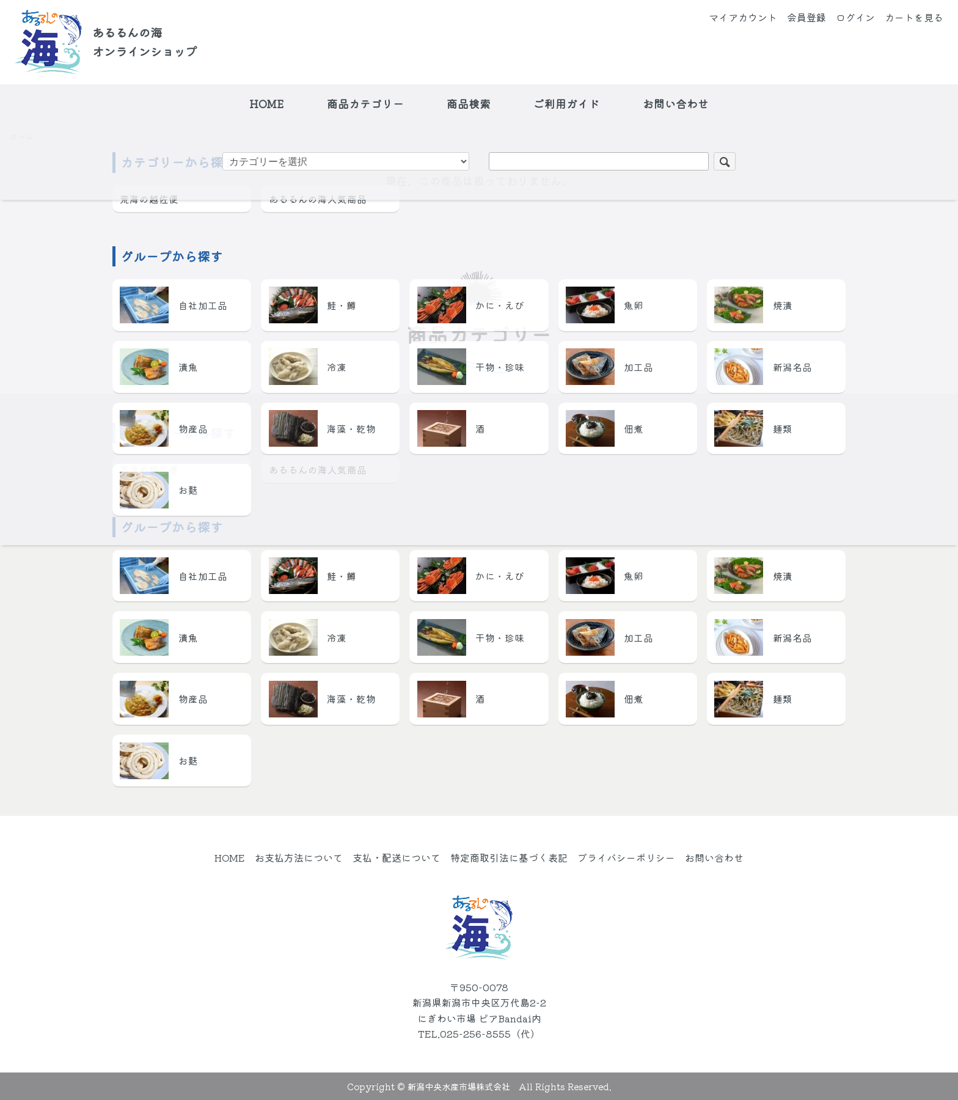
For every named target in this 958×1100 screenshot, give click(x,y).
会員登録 (806, 17)
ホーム (22, 137)
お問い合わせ (676, 103)
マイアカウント (743, 17)
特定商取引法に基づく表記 (509, 857)
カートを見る (914, 17)
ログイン (855, 17)
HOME (266, 103)
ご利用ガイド (566, 103)
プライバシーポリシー (626, 857)
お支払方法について (299, 857)
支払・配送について (397, 857)
